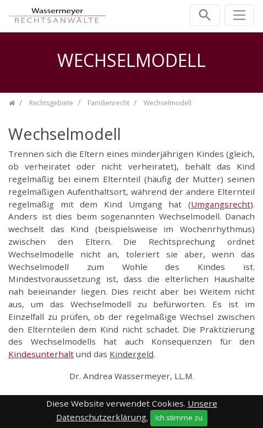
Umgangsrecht (220, 204)
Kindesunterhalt (41, 353)
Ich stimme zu (178, 418)
